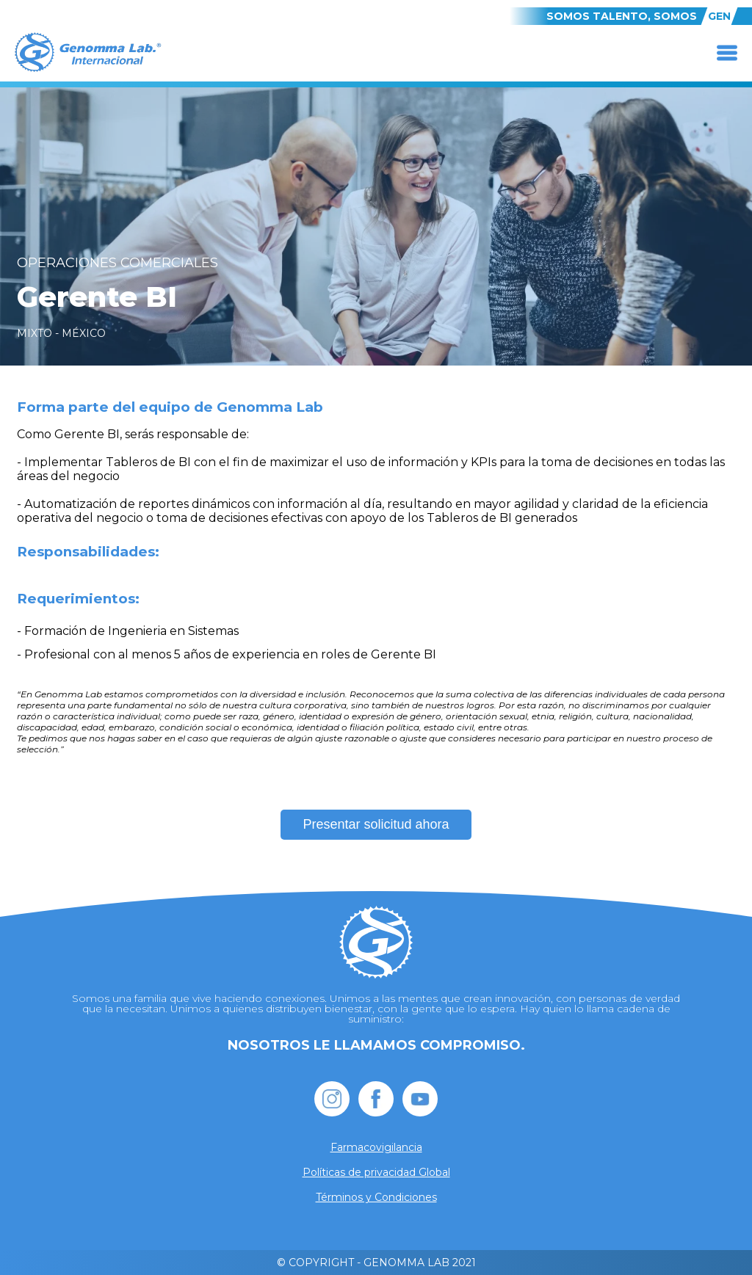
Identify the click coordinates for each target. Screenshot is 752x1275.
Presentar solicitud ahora (376, 824)
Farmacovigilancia (376, 1147)
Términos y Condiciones (376, 1197)
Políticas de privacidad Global (376, 1172)
